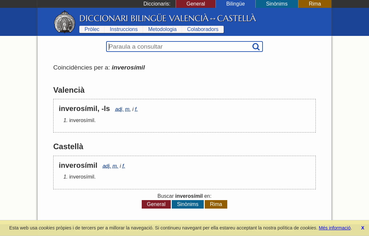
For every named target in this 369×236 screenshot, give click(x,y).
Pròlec (92, 29)
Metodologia (162, 29)
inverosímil (81, 120)
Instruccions (123, 29)
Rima (315, 4)
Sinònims (277, 4)
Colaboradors (202, 29)
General (195, 4)
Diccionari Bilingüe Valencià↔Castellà (167, 18)
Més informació (335, 227)
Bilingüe (235, 4)
